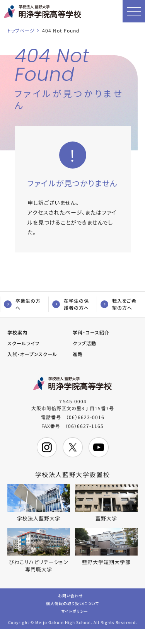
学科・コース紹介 (91, 332)
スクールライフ (23, 343)
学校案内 (17, 332)
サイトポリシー (74, 610)
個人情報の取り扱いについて (72, 602)
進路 (78, 354)
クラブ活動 (84, 343)
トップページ (21, 30)
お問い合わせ (70, 595)
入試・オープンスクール (32, 354)
